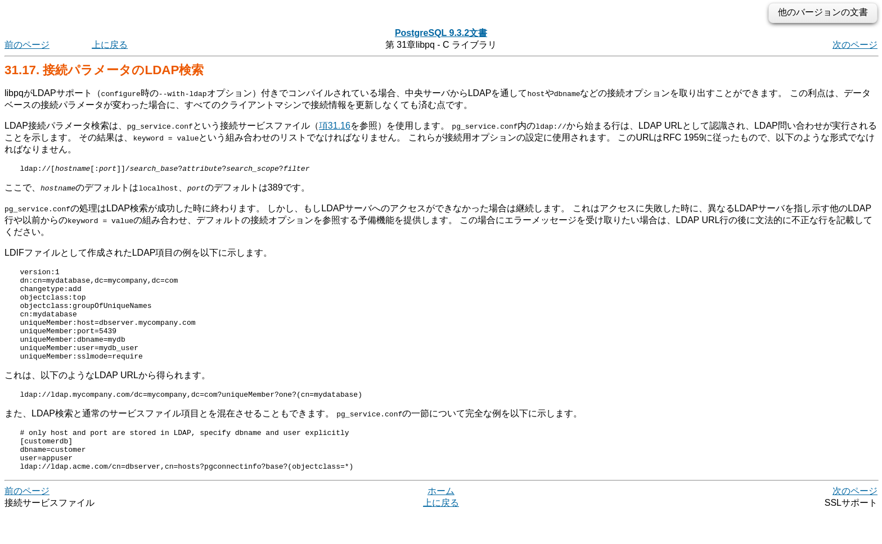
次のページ (855, 44)
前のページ (27, 44)
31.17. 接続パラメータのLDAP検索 (104, 70)
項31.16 (334, 125)
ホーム (441, 521)
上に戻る (110, 44)
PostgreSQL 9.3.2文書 (441, 33)
